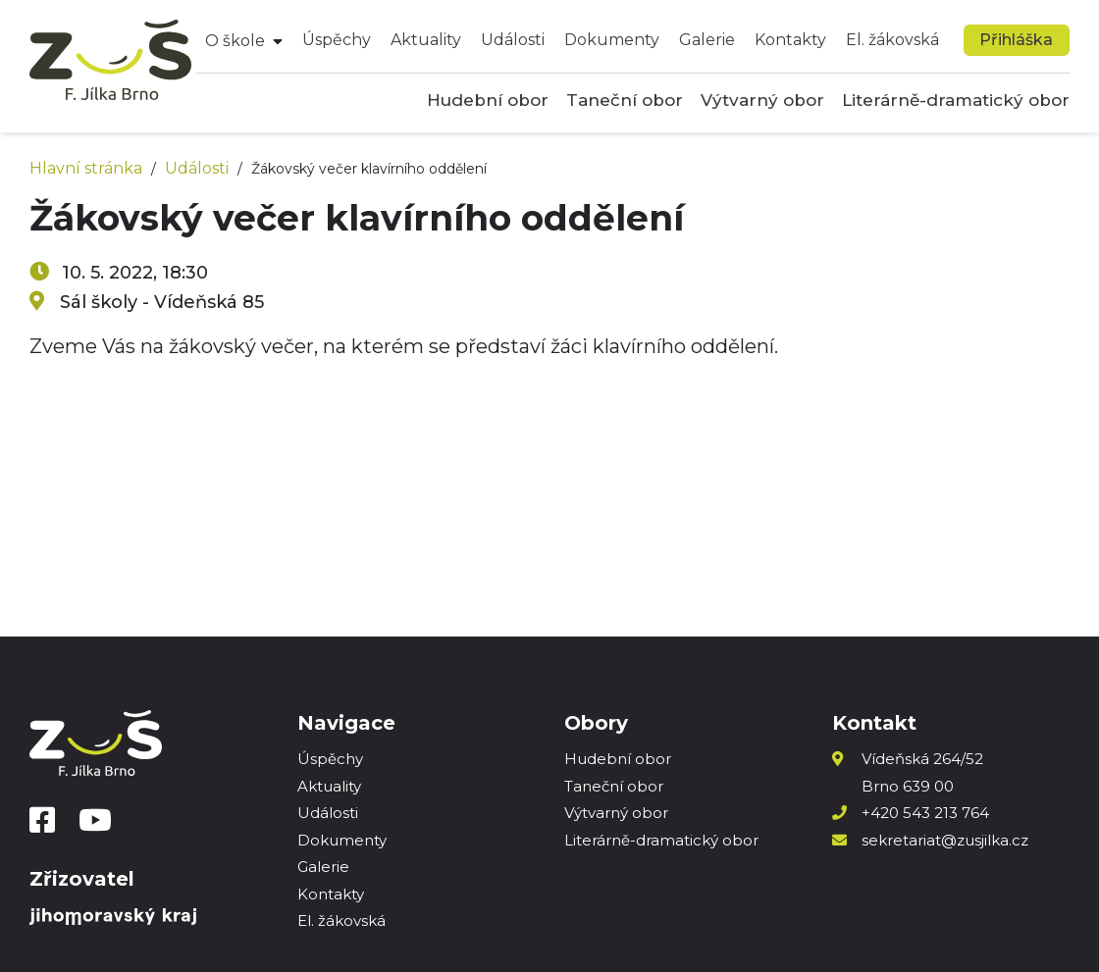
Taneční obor (624, 100)
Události (513, 39)
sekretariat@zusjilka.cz (945, 840)
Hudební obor (488, 100)
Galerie (707, 39)
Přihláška (1016, 39)
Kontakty (790, 39)
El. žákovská (892, 39)
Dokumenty (611, 39)
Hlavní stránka (85, 168)
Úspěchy (336, 39)
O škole (235, 40)
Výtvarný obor (762, 100)
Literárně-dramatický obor (956, 100)
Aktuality (426, 39)
